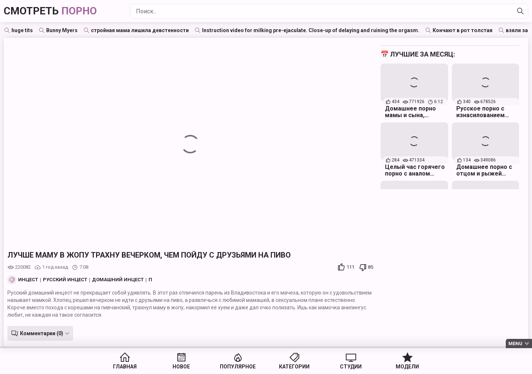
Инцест (28, 279)
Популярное (238, 367)
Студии (351, 367)
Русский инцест (65, 279)
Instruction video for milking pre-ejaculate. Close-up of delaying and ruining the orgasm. (310, 30)
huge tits (22, 30)
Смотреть (50, 11)
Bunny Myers (62, 30)
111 (350, 267)
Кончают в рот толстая (462, 30)
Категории (294, 367)
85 (370, 267)
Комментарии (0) (41, 333)
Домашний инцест (118, 279)
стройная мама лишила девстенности (140, 30)
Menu (515, 343)
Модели (407, 367)
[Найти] (520, 11)
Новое (181, 367)
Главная (125, 367)
